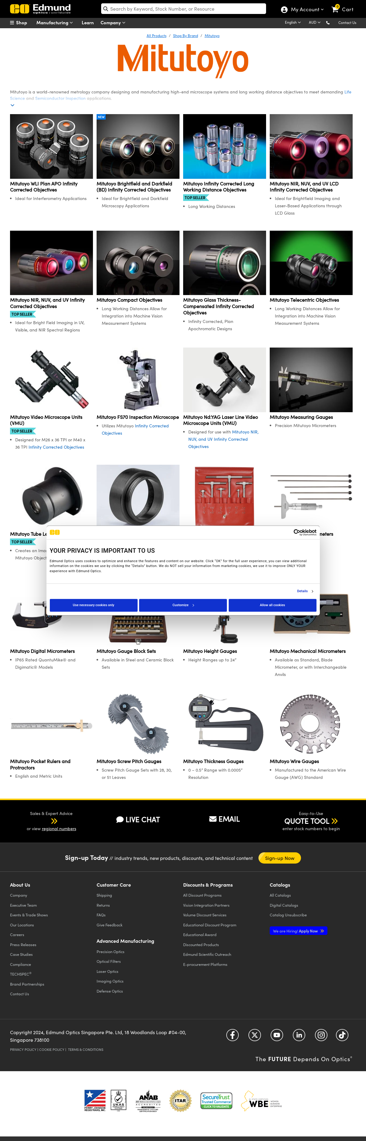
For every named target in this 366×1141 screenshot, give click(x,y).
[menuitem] (25, 22)
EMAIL (224, 818)
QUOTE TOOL (306, 821)
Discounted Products (201, 944)
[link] (345, 5)
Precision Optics (111, 951)
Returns (103, 905)
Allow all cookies (272, 605)
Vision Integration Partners (206, 905)
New (101, 117)
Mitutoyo (212, 35)
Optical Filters (109, 961)
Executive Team (23, 905)
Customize (183, 605)
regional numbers (59, 828)
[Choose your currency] (315, 23)
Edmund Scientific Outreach (207, 954)
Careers (17, 934)
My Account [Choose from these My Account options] (305, 10)
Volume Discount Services (205, 914)
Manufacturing (56, 22)
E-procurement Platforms (205, 964)
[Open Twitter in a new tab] (254, 1037)
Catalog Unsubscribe (288, 914)
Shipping (104, 895)
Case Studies (21, 954)
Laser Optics (107, 971)
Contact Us (347, 22)
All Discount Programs (202, 895)
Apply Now (296, 930)
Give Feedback (109, 924)
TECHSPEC (21, 973)
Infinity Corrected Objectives (56, 447)
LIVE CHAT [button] (138, 819)
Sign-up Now (279, 858)
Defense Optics (110, 990)
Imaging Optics (110, 980)
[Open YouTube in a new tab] (276, 1037)
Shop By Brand (185, 35)
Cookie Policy (51, 1049)
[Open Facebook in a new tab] (232, 1037)
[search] (183, 8)
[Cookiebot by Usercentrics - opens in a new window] (289, 532)
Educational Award (200, 934)
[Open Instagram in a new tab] (321, 1037)
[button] (332, 22)
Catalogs (280, 895)
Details (302, 591)
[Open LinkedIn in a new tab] (299, 1037)
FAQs (101, 914)
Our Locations (22, 924)
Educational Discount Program (209, 924)
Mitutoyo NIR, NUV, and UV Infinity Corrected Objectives (223, 439)
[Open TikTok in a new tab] (342, 1037)
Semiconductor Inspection (60, 98)
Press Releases (23, 944)
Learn (88, 22)
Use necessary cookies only (93, 605)
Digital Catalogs (284, 905)
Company (114, 22)
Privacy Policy (23, 1049)
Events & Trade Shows (29, 914)
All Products (156, 35)
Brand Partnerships (27, 983)
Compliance (20, 964)
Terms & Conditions (85, 1049)
